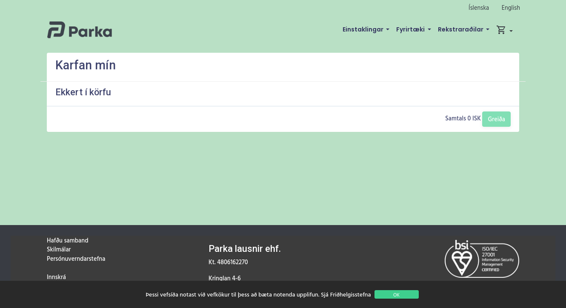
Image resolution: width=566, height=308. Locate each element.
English (511, 7)
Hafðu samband (67, 240)
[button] (504, 30)
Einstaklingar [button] (364, 29)
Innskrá (56, 276)
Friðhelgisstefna (350, 294)
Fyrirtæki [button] (411, 29)
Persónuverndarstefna (76, 258)
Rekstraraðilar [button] (461, 29)
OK (396, 294)
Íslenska (479, 7)
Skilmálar (59, 249)
